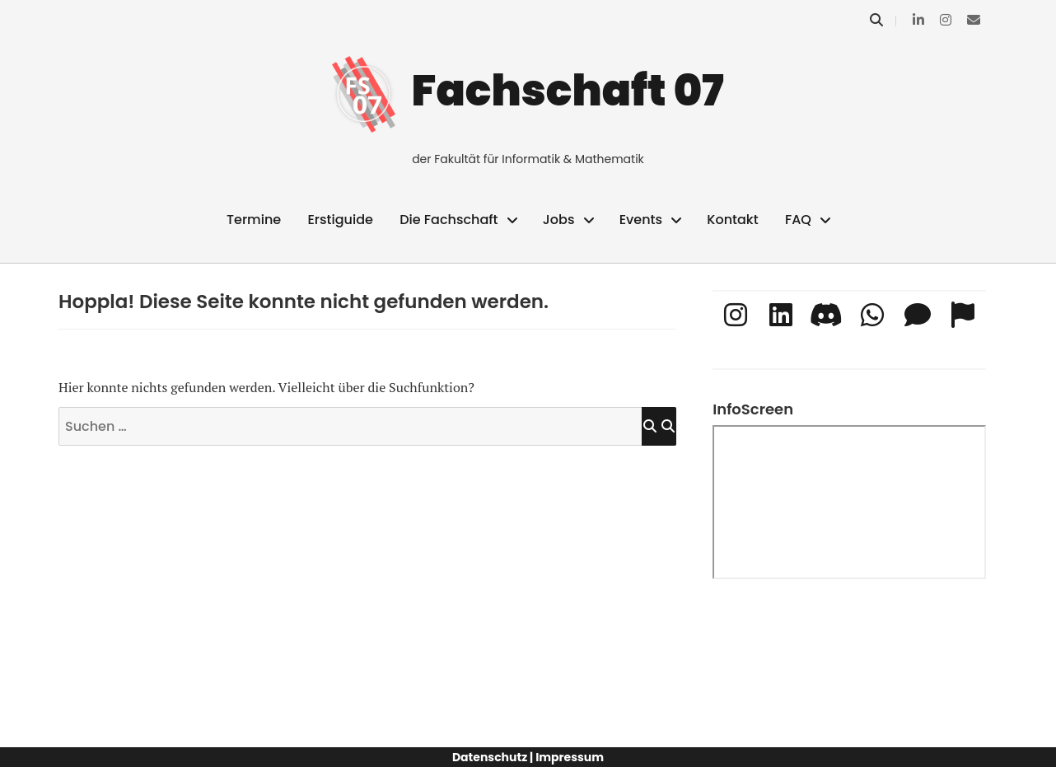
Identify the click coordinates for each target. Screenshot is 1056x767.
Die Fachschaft (449, 219)
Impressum (569, 757)
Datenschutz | (492, 757)
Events (640, 219)
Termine (254, 219)
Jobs (559, 219)
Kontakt (732, 219)
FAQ (798, 219)
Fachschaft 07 (568, 90)
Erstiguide (339, 219)
